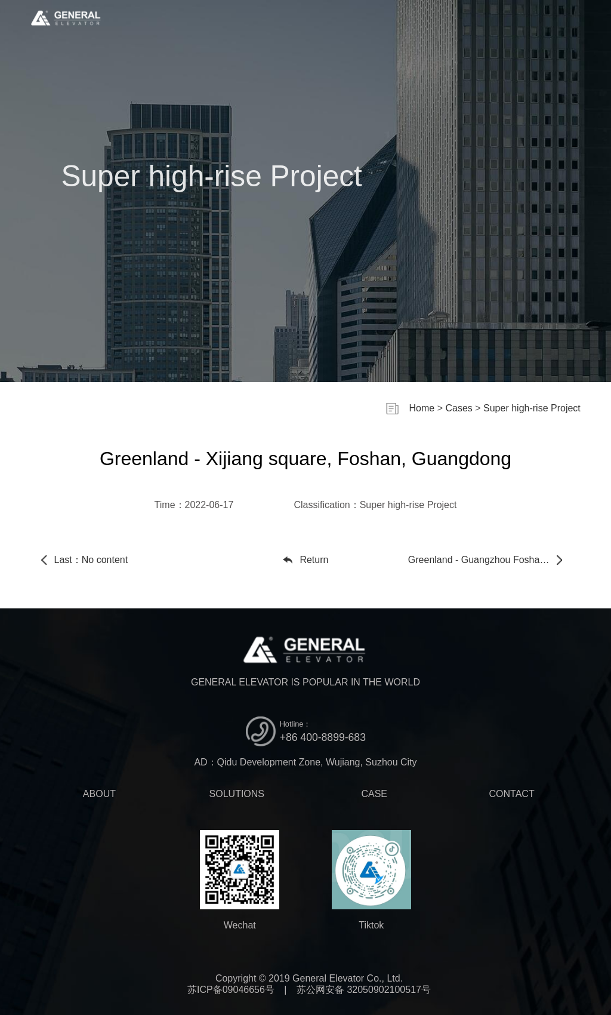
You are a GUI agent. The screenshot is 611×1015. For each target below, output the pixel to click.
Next (490, 560)
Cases (458, 408)
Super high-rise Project (532, 408)
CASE (374, 794)
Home (422, 408)
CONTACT (512, 794)
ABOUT (99, 794)
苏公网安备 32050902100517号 (364, 990)
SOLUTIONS (236, 794)
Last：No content (91, 560)
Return (314, 560)
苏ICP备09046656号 (230, 990)
